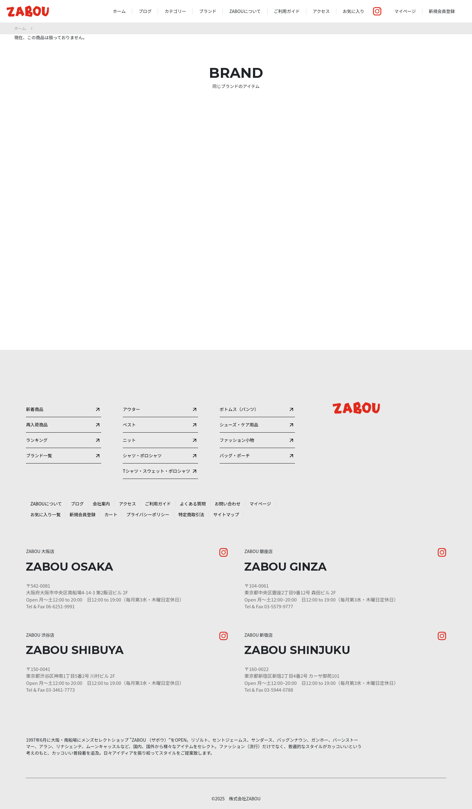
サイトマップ (226, 508)
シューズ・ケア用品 (239, 403)
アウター (131, 384)
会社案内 (101, 498)
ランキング (37, 423)
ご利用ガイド (287, 11)
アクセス (321, 11)
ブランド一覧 (39, 443)
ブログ (145, 11)
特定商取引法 (191, 508)
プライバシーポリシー (147, 508)
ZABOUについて (245, 11)
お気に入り (353, 11)
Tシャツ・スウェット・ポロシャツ (156, 463)
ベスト (129, 403)
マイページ (405, 11)
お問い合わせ (228, 498)
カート (110, 508)
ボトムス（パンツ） (239, 384)
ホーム (119, 11)
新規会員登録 (442, 11)
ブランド (207, 11)
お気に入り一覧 (45, 508)
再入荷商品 (37, 403)
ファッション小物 (237, 423)
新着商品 (34, 384)
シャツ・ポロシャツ (142, 443)
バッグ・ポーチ (235, 443)
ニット (129, 423)
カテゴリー (175, 11)
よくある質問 (193, 498)
